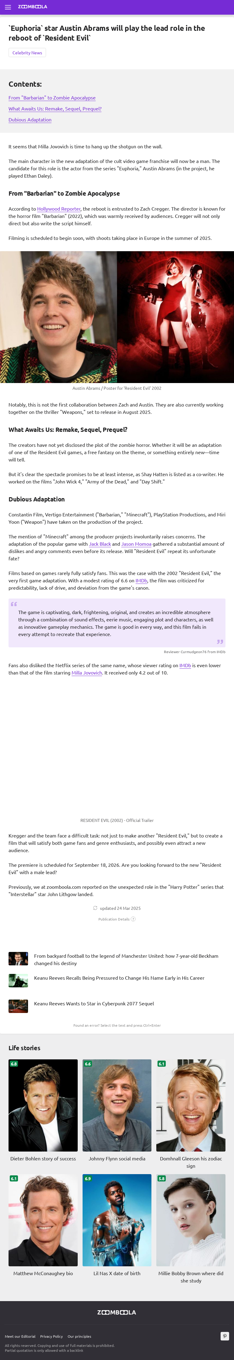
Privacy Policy (51, 1336)
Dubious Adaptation (30, 119)
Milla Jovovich (87, 672)
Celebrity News (27, 52)
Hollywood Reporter (58, 208)
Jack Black (100, 544)
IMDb (141, 580)
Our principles (79, 1336)
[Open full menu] (8, 7)
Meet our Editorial (20, 1336)
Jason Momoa (136, 544)
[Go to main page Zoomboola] (33, 7)
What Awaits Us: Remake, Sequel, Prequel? (55, 108)
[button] (117, 919)
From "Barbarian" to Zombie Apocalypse (52, 97)
